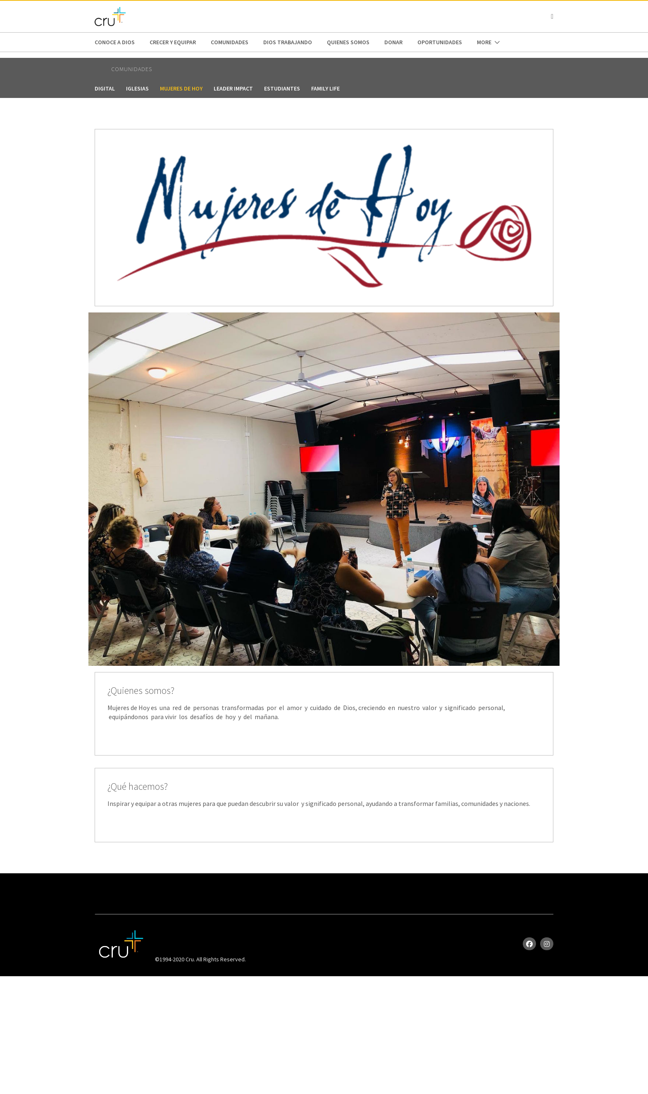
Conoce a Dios (115, 42)
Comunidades (229, 42)
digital (105, 88)
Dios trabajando (287, 42)
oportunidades (439, 42)
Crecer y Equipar (173, 42)
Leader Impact (233, 88)
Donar (393, 42)
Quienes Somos (348, 42)
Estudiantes (282, 88)
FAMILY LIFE (325, 88)
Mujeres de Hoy (181, 88)
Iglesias (137, 88)
